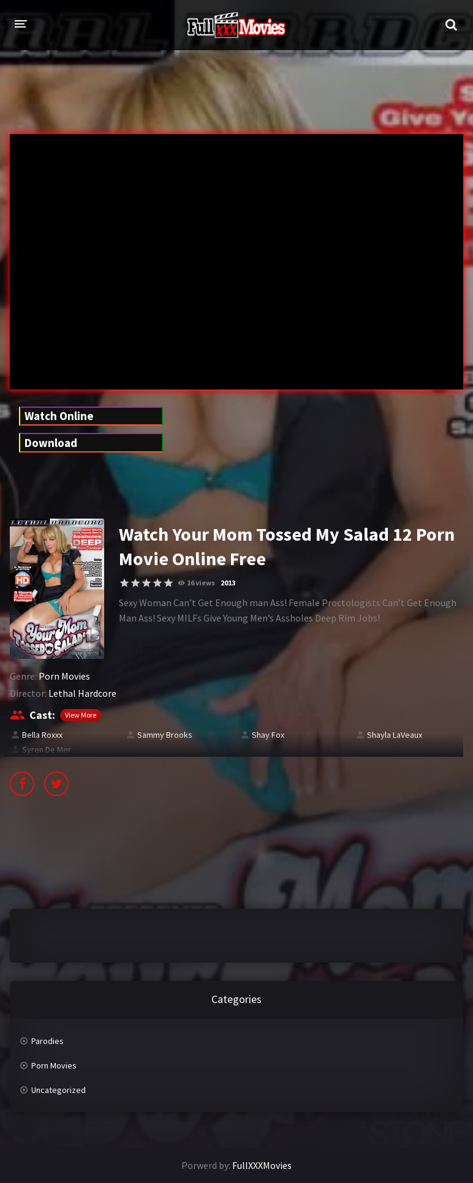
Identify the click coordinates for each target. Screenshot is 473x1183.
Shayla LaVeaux (394, 734)
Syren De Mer (46, 749)
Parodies (47, 1040)
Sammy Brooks (164, 734)
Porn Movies (64, 676)
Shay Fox (268, 734)
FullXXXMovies (262, 1165)
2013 (228, 582)
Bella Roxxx (42, 734)
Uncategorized (58, 1089)
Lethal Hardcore (82, 693)
